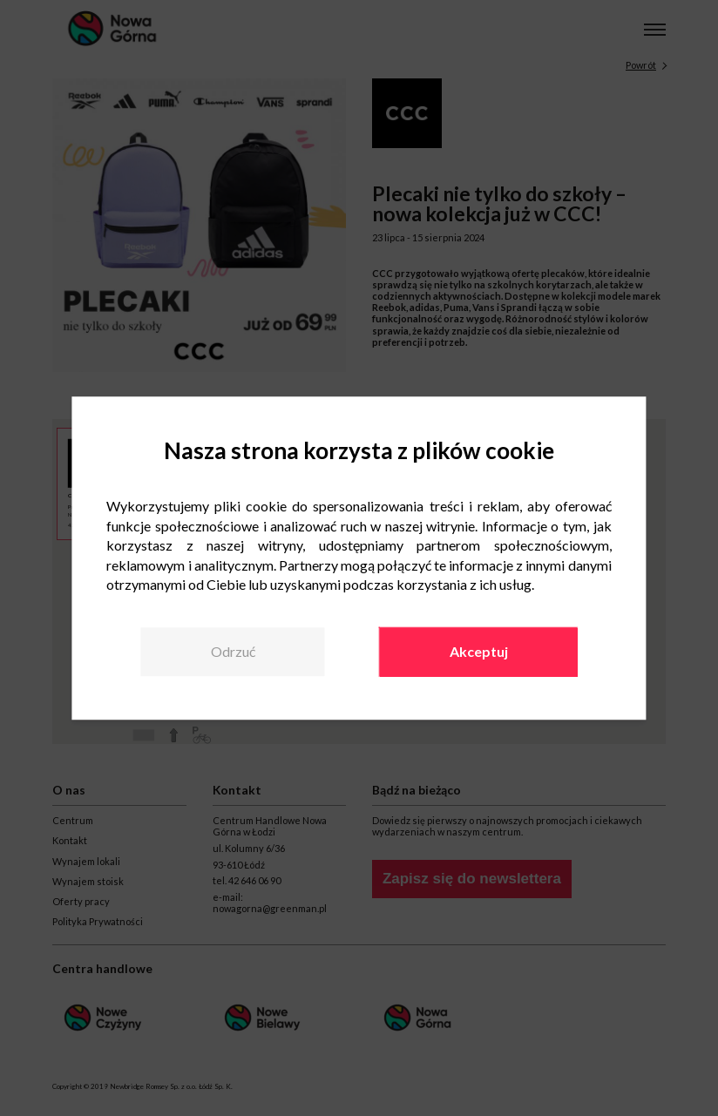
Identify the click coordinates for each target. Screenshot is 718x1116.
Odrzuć (233, 652)
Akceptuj (479, 652)
